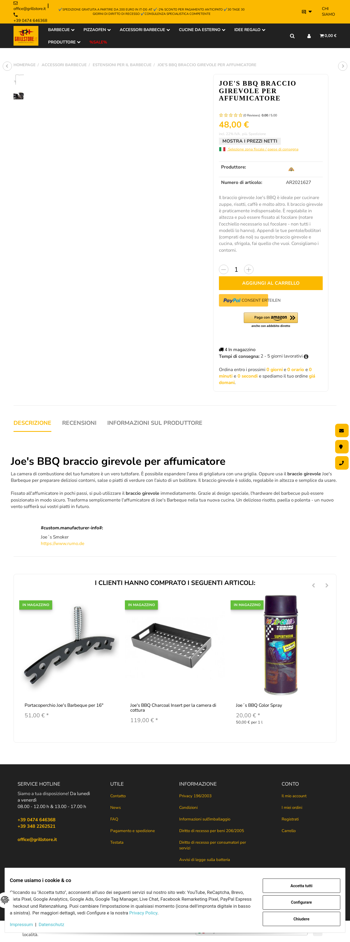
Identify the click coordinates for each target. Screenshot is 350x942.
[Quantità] (236, 269)
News (115, 807)
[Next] (327, 585)
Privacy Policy (182, 913)
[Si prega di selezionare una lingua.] (307, 12)
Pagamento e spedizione (132, 830)
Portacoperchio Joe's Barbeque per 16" (64, 705)
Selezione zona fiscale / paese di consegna (258, 149)
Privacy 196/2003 (195, 796)
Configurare (297, 902)
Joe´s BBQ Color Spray (259, 705)
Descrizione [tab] (32, 423)
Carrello (289, 830)
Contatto (118, 796)
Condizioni (188, 807)
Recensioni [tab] (79, 423)
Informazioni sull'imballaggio (204, 819)
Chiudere (297, 918)
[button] (271, 115)
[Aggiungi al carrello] (271, 283)
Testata (117, 842)
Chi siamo (328, 11)
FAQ (114, 819)
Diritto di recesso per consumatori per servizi (212, 845)
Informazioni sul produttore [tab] (154, 423)
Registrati (290, 819)
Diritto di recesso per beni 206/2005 (211, 830)
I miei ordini (292, 807)
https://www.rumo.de (62, 543)
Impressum (25, 924)
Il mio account (294, 796)
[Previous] (313, 585)
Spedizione (257, 134)
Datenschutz (56, 924)
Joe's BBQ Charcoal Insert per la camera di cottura (173, 708)
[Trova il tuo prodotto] (292, 36)
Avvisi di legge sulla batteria (204, 859)
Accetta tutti (297, 886)
